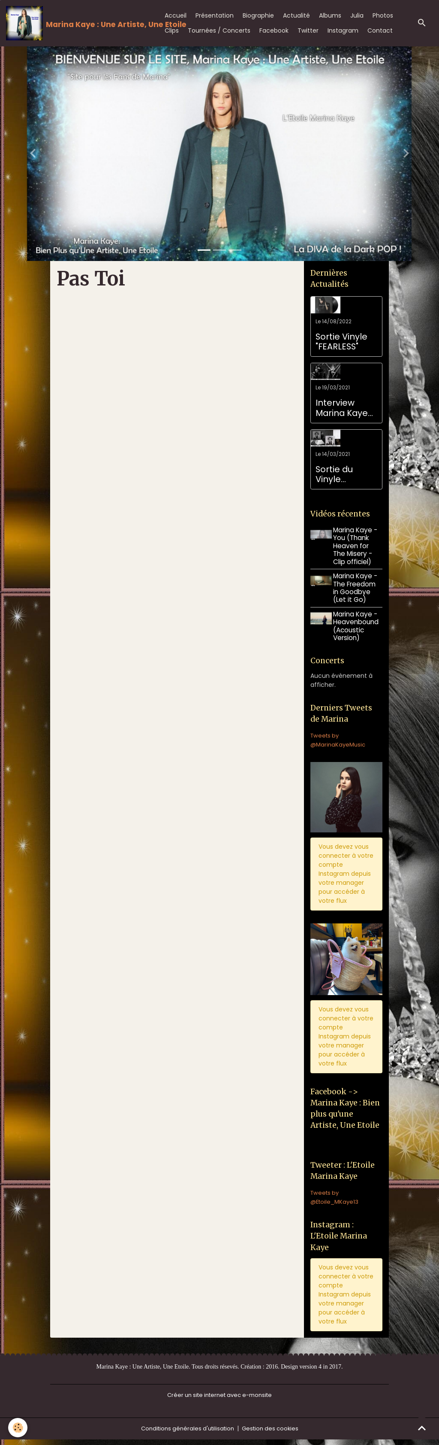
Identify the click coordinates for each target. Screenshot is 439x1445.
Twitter (308, 30)
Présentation (214, 15)
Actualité (296, 15)
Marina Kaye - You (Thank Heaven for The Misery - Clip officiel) (357, 545)
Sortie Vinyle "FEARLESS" (341, 342)
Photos (383, 15)
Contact (380, 30)
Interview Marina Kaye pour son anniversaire (342, 408)
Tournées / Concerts (219, 30)
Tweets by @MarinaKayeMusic (339, 741)
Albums (330, 15)
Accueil (175, 15)
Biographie (258, 15)
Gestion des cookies (273, 1434)
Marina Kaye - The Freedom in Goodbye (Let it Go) (357, 587)
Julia (357, 15)
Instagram (343, 30)
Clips (172, 30)
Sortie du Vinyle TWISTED (334, 474)
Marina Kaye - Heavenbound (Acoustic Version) (357, 626)
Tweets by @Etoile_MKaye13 (335, 1201)
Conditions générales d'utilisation (185, 1434)
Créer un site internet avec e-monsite (219, 1400)
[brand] (78, 23)
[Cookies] (18, 1427)
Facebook (274, 30)
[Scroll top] (422, 1428)
